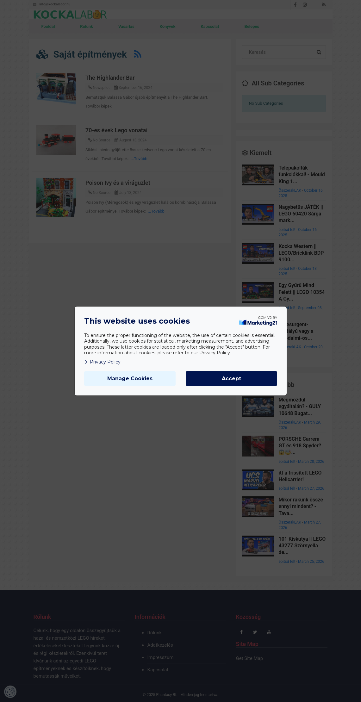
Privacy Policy (102, 362)
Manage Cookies (129, 379)
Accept (231, 379)
